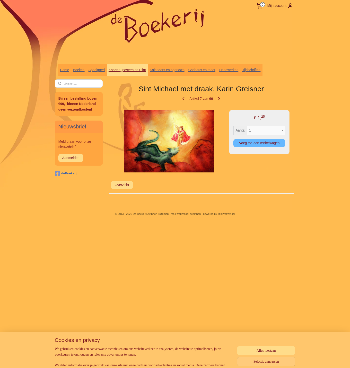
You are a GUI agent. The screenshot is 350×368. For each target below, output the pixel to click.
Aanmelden (70, 158)
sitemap (164, 213)
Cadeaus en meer (201, 70)
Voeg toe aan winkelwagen (259, 143)
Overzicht (122, 185)
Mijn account (280, 6)
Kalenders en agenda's (167, 70)
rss (173, 213)
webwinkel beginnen (189, 213)
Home (64, 70)
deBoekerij (66, 173)
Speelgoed (96, 70)
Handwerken (228, 70)
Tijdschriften (251, 70)
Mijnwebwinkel (226, 213)
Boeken (78, 70)
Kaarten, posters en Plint (127, 70)
